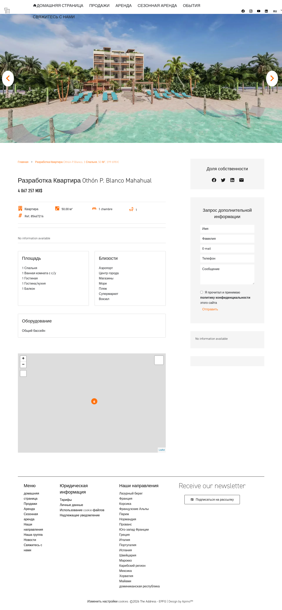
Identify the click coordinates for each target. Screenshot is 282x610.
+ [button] (23, 359)
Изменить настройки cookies (107, 601)
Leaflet (162, 449)
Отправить (210, 309)
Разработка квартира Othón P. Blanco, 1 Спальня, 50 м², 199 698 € (77, 162)
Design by (181, 601)
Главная (23, 162)
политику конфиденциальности (225, 297)
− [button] (23, 365)
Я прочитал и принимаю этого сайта (225, 297)
